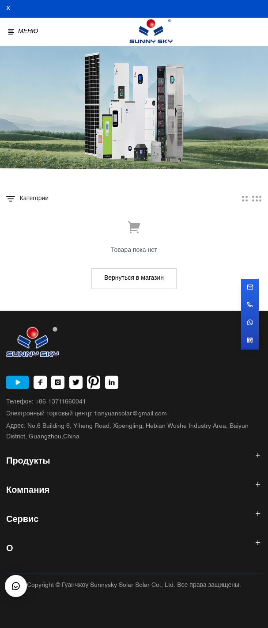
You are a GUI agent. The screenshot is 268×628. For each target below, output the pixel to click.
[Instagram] (57, 382)
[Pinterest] (93, 382)
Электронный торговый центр (86, 414)
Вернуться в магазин (134, 278)
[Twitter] (76, 382)
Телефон (46, 402)
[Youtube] (17, 382)
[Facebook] (40, 382)
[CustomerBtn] (16, 586)
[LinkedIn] (111, 382)
